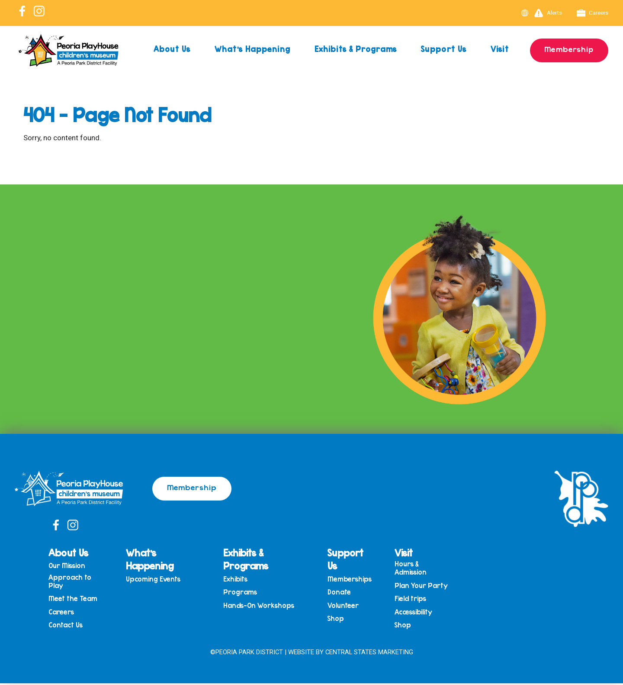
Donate (340, 592)
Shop (336, 620)
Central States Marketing (369, 653)
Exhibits (237, 579)
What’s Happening (252, 49)
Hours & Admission (411, 568)
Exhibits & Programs (355, 49)
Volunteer (344, 606)
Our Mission (69, 566)
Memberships (350, 579)
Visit (499, 49)
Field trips (411, 599)
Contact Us (68, 626)
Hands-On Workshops (260, 606)
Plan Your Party (421, 586)
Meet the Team (75, 599)
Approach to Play (72, 582)
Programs (242, 592)
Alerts (547, 13)
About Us (171, 49)
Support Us (443, 49)
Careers (592, 13)
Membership (569, 49)
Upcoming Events (155, 579)
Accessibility (414, 613)
